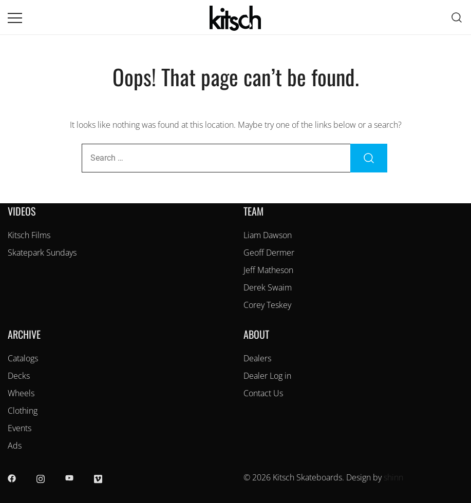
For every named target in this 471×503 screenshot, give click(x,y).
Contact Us (263, 393)
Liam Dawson (267, 235)
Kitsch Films (29, 235)
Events (19, 428)
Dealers (257, 358)
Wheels (21, 393)
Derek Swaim (267, 287)
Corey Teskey (267, 305)
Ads (15, 445)
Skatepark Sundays (42, 252)
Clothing (22, 410)
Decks (19, 375)
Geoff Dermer (268, 252)
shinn (393, 477)
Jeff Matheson (268, 270)
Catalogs (23, 358)
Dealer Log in (267, 375)
